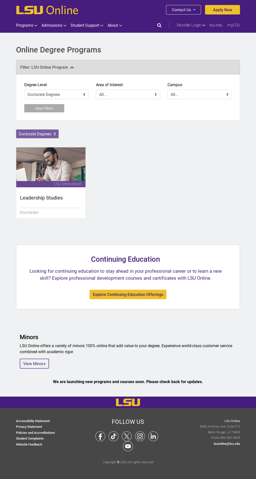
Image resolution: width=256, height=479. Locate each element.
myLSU (233, 25)
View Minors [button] (34, 363)
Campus (175, 84)
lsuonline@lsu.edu (227, 443)
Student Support (86, 25)
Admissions (54, 25)
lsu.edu (216, 25)
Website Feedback (29, 444)
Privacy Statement (29, 426)
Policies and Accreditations (35, 432)
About (114, 25)
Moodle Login (190, 25)
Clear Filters (44, 108)
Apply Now (222, 9)
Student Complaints (30, 438)
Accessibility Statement (33, 421)
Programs (26, 25)
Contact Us (182, 9)
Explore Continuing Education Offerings (128, 294)
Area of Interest (109, 84)
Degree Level (35, 84)
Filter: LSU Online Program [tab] (47, 67)
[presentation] (128, 67)
